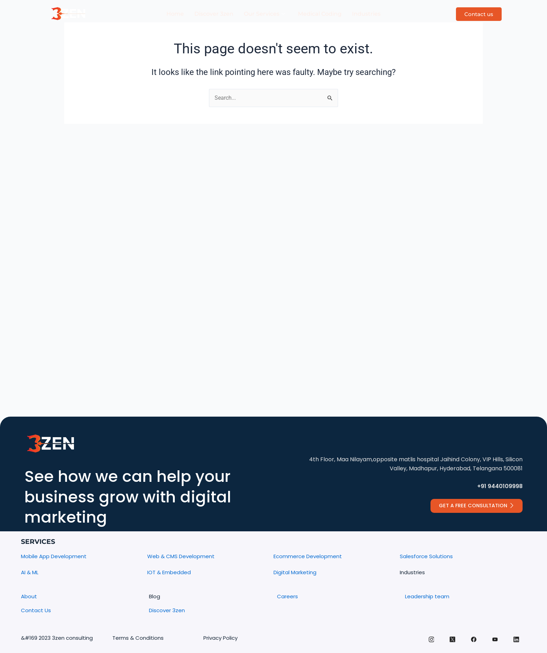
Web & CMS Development (181, 556)
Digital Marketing (295, 572)
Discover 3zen (213, 13)
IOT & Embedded (169, 572)
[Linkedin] (516, 644)
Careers (287, 596)
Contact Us (36, 610)
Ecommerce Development (308, 556)
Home (175, 13)
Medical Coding (320, 13)
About (29, 596)
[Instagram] (429, 644)
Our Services (264, 13)
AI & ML (29, 572)
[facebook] (472, 644)
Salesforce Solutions (426, 556)
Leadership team (427, 596)
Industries (366, 13)
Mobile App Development (54, 556)
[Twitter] (451, 644)
